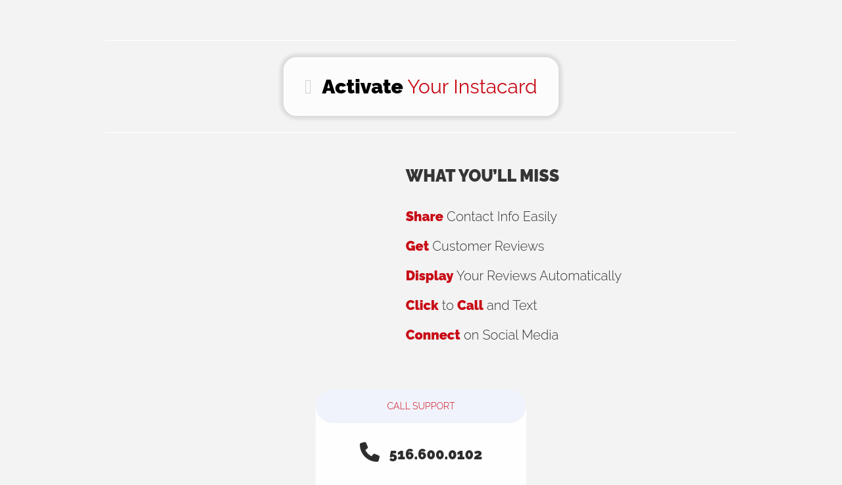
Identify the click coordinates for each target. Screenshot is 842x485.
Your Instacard (421, 86)
